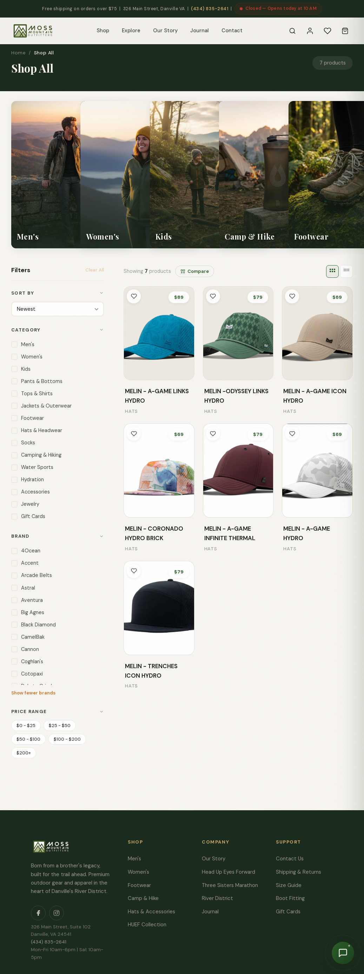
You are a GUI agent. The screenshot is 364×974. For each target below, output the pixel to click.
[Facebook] (38, 912)
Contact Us (290, 857)
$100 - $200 (67, 738)
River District (217, 897)
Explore (131, 30)
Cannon (25, 648)
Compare (194, 271)
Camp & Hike (143, 897)
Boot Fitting (290, 897)
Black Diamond (33, 624)
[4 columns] (346, 271)
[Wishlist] (327, 31)
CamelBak (28, 636)
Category (57, 329)
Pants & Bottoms (36, 380)
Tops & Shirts (32, 393)
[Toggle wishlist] (134, 296)
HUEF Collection (147, 923)
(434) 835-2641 (209, 9)
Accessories (30, 491)
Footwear (27, 417)
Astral (23, 587)
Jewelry (25, 503)
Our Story (165, 30)
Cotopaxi (27, 673)
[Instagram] (56, 912)
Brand (57, 535)
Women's (26, 356)
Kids (21, 368)
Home (18, 53)
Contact (232, 30)
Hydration (27, 479)
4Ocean (25, 550)
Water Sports (32, 466)
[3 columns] (332, 271)
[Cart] (345, 31)
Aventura (27, 599)
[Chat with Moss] (343, 953)
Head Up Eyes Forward (228, 871)
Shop (103, 30)
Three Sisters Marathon (230, 884)
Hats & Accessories (151, 910)
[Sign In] (310, 31)
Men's (22, 344)
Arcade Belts (31, 574)
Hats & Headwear (36, 429)
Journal (199, 30)
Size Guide (289, 884)
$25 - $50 (60, 725)
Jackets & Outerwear (41, 405)
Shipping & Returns (298, 871)
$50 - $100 (28, 738)
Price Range (57, 711)
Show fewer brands (33, 692)
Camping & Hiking (36, 454)
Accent (25, 562)
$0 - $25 (25, 725)
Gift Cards (28, 515)
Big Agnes (27, 612)
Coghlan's (27, 661)
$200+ (23, 752)
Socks (23, 442)
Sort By (57, 293)
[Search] (292, 31)
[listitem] (70, 174)
